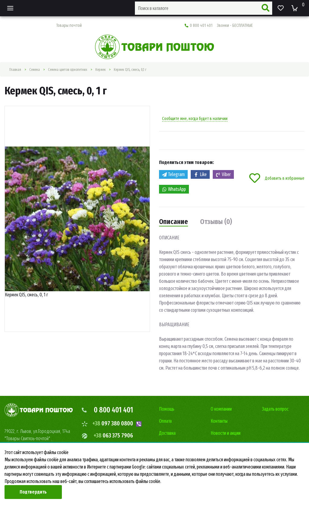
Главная (15, 70)
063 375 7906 (113, 435)
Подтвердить (33, 492)
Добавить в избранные (276, 178)
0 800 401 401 (219, 25)
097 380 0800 (112, 423)
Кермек (100, 70)
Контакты (219, 421)
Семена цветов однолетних (67, 70)
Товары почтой (69, 25)
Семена (34, 70)
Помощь (166, 409)
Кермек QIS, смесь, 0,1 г (130, 70)
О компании (221, 409)
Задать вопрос (275, 409)
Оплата (165, 421)
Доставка (167, 433)
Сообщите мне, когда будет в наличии (195, 118)
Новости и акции (226, 433)
